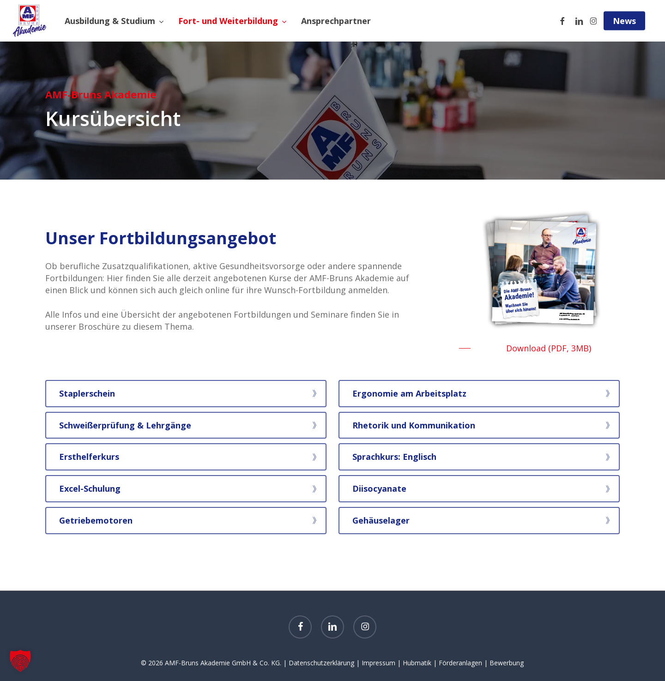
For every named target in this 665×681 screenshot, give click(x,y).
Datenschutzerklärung (321, 662)
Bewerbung (507, 662)
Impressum (378, 662)
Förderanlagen (460, 662)
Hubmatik (417, 662)
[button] (539, 348)
